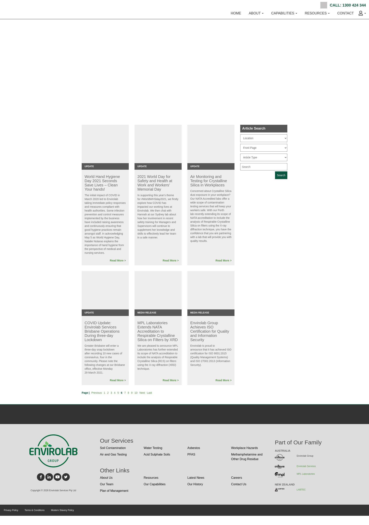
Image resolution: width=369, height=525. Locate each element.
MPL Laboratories (306, 474)
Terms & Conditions (35, 510)
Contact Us (238, 484)
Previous (96, 392)
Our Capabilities (155, 484)
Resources (151, 477)
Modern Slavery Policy (62, 510)
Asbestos (193, 448)
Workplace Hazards (244, 448)
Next (142, 392)
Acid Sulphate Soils (157, 454)
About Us (106, 477)
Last (149, 392)
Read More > (118, 260)
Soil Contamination (113, 448)
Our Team (106, 484)
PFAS (191, 454)
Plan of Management (114, 490)
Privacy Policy (11, 510)
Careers (236, 477)
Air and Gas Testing (113, 454)
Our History (195, 484)
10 (136, 392)
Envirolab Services (306, 466)
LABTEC (301, 489)
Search (323, 5)
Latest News (195, 477)
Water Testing (153, 448)
